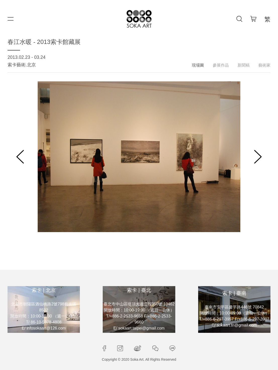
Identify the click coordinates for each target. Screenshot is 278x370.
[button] (20, 157)
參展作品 (221, 65)
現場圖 (198, 65)
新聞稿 (244, 65)
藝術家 (264, 65)
